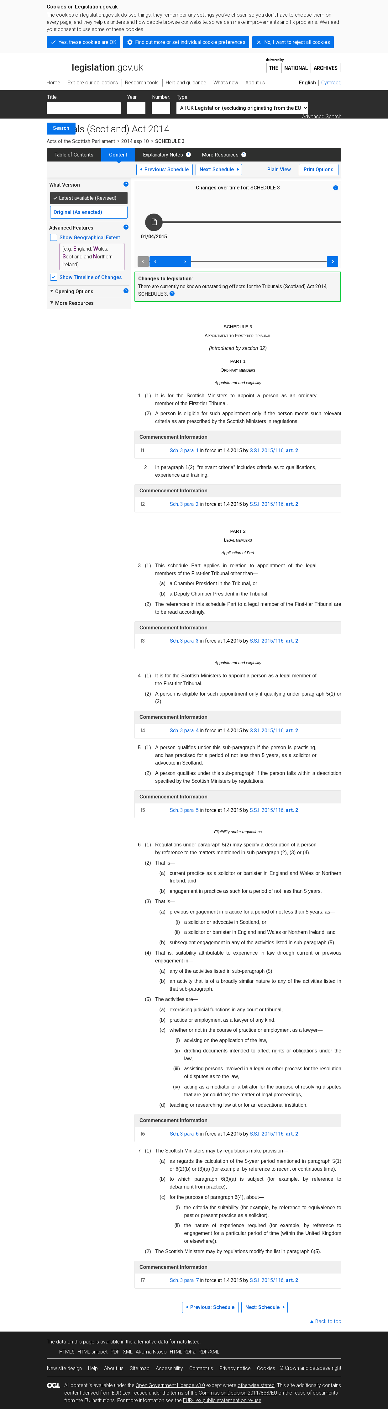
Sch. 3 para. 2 (184, 504)
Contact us (201, 1368)
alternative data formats (160, 1342)
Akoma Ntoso (151, 1352)
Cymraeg (331, 83)
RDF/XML (209, 1352)
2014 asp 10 (135, 141)
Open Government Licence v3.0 (170, 1385)
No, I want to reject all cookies (297, 42)
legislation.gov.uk (95, 65)
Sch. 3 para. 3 (184, 641)
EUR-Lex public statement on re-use (222, 1400)
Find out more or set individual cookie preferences (190, 42)
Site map (139, 1368)
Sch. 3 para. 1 (184, 450)
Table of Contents (74, 155)
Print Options (318, 169)
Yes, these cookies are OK (87, 42)
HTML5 (67, 1352)
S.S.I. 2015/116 (267, 450)
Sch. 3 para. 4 (184, 731)
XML (128, 1352)
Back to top (328, 1321)
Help (93, 1368)
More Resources (220, 155)
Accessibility (169, 1368)
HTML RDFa (183, 1352)
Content (118, 155)
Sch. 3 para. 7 (184, 1280)
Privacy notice (235, 1368)
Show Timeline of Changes (91, 277)
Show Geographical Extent (90, 238)
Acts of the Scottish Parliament (81, 141)
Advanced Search (321, 116)
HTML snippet (92, 1352)
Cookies (266, 1368)
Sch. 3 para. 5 (184, 810)
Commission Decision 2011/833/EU (238, 1393)
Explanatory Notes (163, 155)
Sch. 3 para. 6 (184, 1134)
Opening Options (71, 291)
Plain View (279, 169)
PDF (115, 1352)
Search (61, 128)
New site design (64, 1368)
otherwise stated (256, 1385)
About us (113, 1368)
